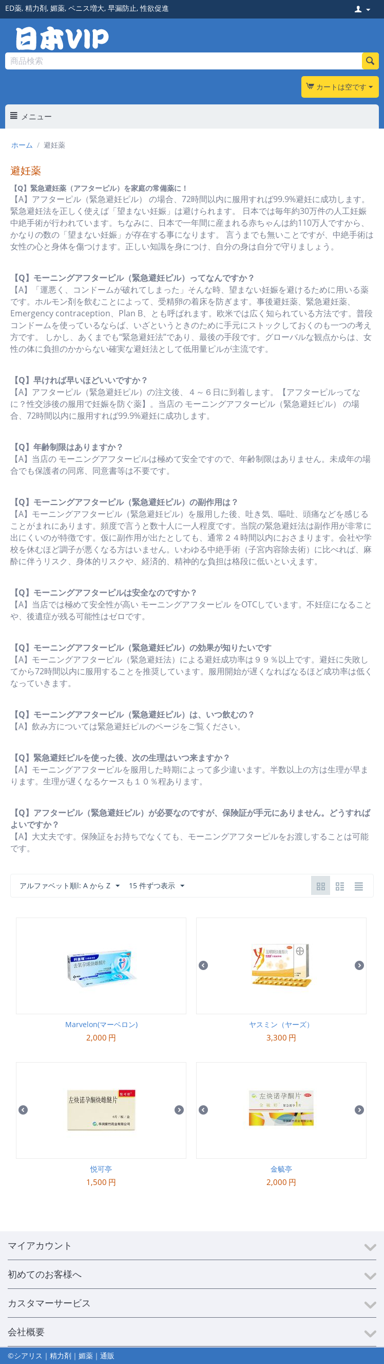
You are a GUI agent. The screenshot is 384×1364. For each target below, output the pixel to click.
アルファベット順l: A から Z (70, 886)
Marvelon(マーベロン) (101, 1024)
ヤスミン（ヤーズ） (281, 1024)
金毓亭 (281, 1169)
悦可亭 (101, 1169)
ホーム (22, 145)
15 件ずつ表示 (156, 886)
